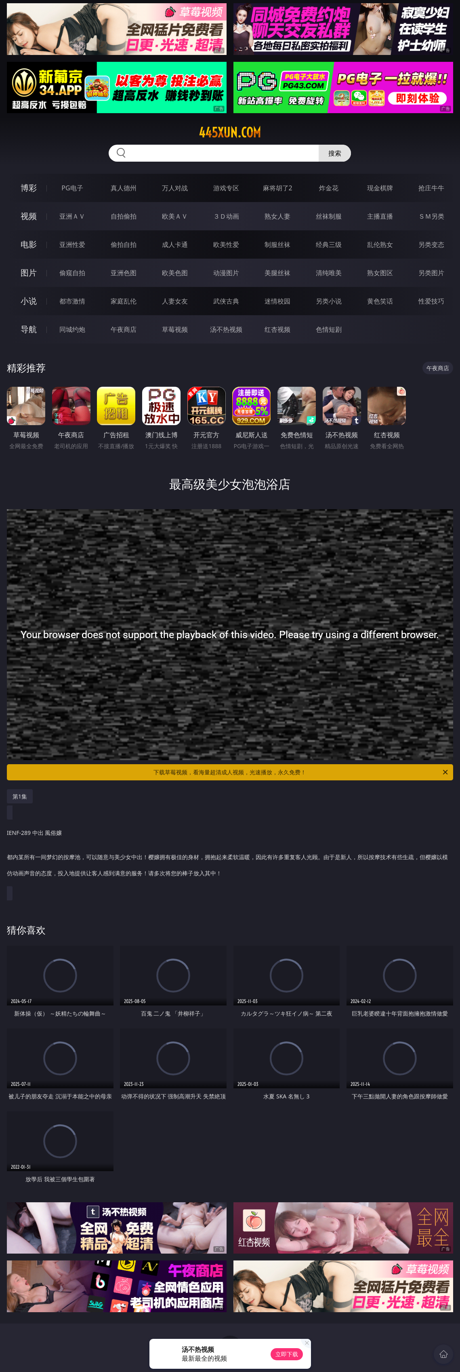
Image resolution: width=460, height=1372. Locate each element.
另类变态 (431, 244)
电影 (29, 244)
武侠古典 (226, 301)
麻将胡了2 (277, 187)
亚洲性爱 (72, 244)
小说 (29, 300)
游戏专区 (226, 187)
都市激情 (72, 301)
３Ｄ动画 (226, 216)
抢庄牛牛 (431, 187)
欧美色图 (175, 272)
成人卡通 (175, 244)
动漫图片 (226, 272)
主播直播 (380, 216)
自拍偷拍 (124, 216)
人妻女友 (175, 301)
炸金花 (328, 187)
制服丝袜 (277, 244)
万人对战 (175, 187)
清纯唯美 (329, 272)
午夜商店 (124, 329)
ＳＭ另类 (431, 216)
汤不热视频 (226, 329)
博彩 (29, 187)
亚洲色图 (124, 272)
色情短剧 (329, 329)
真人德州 (124, 187)
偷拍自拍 (124, 244)
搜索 (334, 153)
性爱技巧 (431, 301)
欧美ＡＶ (175, 216)
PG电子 (72, 187)
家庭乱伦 (124, 301)
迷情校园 (277, 301)
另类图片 (431, 272)
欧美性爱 (226, 244)
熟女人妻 (277, 216)
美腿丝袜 (277, 272)
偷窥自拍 (72, 272)
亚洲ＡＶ (72, 216)
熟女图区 (380, 272)
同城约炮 (72, 329)
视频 (29, 216)
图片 (29, 272)
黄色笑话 (380, 301)
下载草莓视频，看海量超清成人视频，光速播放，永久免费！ (301, 772)
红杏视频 (277, 329)
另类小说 (329, 301)
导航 (29, 329)
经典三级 (329, 244)
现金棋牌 (380, 187)
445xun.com (230, 132)
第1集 (20, 796)
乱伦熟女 (380, 244)
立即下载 (286, 1354)
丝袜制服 (329, 216)
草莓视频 (175, 329)
